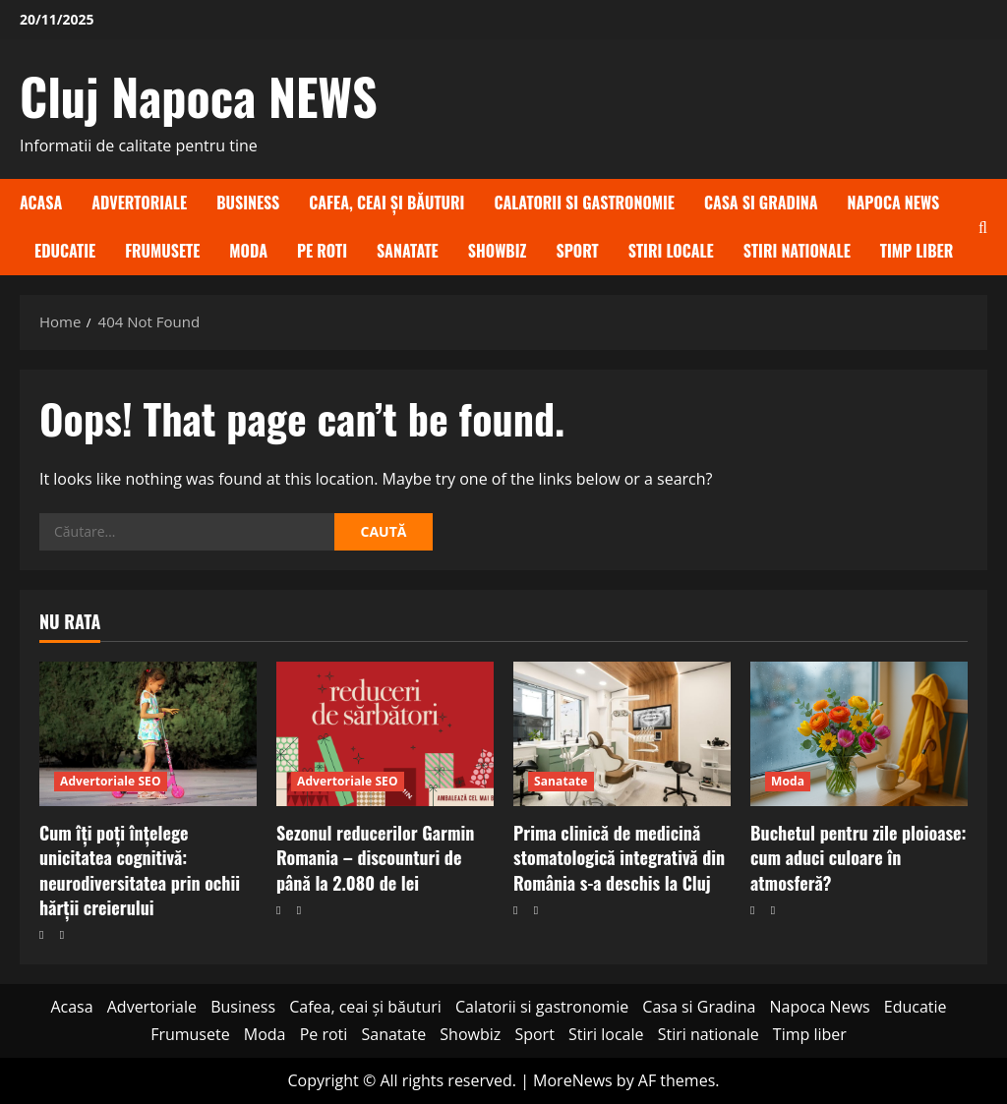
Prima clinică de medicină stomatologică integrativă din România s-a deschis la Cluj (619, 857)
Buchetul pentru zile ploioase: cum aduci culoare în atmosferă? (858, 857)
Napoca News (894, 202)
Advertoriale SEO (110, 781)
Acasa (41, 202)
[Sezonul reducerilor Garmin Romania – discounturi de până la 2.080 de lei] (385, 734)
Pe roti (322, 250)
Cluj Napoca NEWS (199, 95)
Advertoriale (139, 202)
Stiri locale (671, 250)
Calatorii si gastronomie (584, 202)
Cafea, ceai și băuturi (386, 202)
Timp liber (917, 250)
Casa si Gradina (761, 202)
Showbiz (497, 250)
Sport (577, 250)
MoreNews (573, 1080)
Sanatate (408, 250)
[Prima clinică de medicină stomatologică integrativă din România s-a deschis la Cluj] (622, 734)
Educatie (64, 250)
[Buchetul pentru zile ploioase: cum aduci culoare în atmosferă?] (859, 734)
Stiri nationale (797, 250)
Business (247, 202)
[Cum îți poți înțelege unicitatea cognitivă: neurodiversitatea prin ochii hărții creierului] (148, 734)
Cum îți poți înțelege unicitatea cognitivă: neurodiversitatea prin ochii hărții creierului (139, 870)
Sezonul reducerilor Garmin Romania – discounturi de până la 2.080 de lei (375, 857)
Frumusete (162, 250)
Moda (248, 250)
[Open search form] (982, 227)
